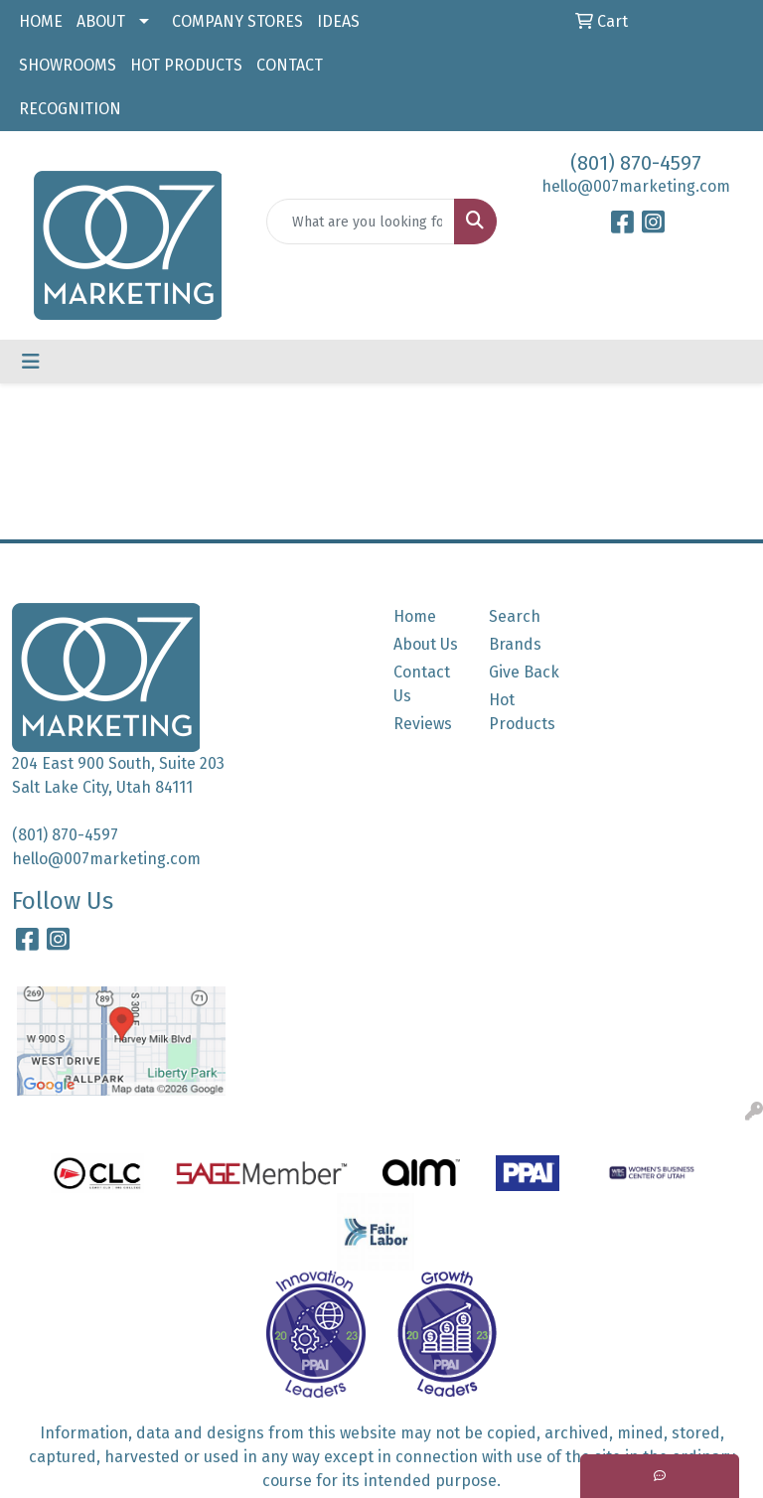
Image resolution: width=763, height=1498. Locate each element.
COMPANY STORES (237, 21)
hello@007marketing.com (635, 186)
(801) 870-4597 (635, 163)
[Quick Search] (360, 221)
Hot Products (522, 711)
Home (414, 616)
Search (514, 616)
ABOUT (100, 21)
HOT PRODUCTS (186, 65)
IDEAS (338, 21)
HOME (41, 21)
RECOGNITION (70, 108)
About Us (425, 644)
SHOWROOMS (67, 65)
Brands (515, 644)
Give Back (524, 672)
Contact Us (421, 684)
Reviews (422, 723)
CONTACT (289, 65)
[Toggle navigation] (31, 361)
